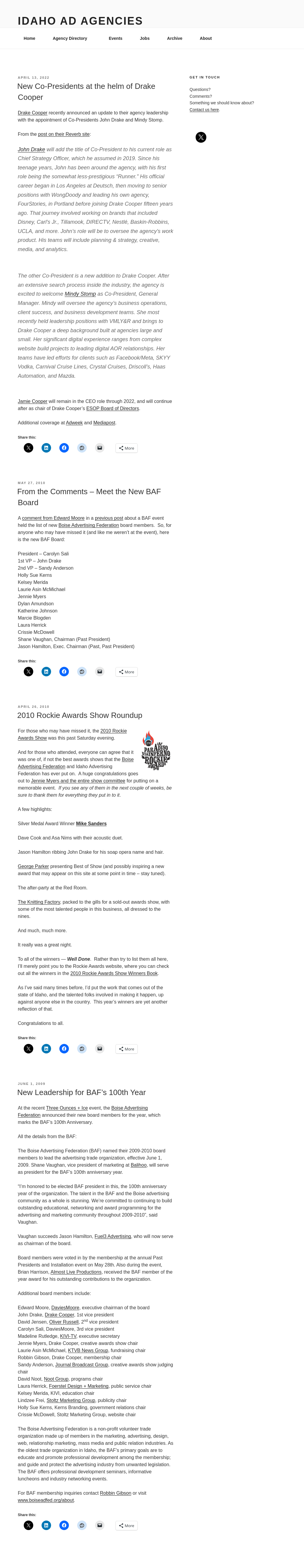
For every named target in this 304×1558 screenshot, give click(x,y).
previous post (109, 518)
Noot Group (56, 1378)
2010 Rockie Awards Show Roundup (79, 715)
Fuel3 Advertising (113, 1236)
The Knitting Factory (39, 902)
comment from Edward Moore (53, 518)
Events (115, 38)
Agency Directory (73, 38)
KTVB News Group (88, 1350)
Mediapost (104, 422)
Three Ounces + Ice (67, 1107)
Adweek (74, 422)
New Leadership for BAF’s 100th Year (81, 1092)
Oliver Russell (64, 1321)
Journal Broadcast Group (81, 1364)
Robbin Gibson (116, 1493)
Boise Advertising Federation (88, 525)
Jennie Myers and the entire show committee (78, 780)
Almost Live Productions (76, 1272)
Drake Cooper (33, 112)
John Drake (31, 149)
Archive (174, 38)
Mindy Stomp (80, 294)
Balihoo (138, 1165)
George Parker (33, 866)
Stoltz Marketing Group (71, 1400)
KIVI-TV (68, 1336)
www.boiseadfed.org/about (46, 1500)
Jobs (145, 38)
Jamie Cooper (33, 401)
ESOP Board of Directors (112, 408)
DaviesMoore (65, 1307)
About (208, 38)
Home (29, 38)
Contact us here (204, 109)
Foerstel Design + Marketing (79, 1386)
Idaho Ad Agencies (80, 21)
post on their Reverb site (63, 134)
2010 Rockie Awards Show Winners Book (114, 973)
